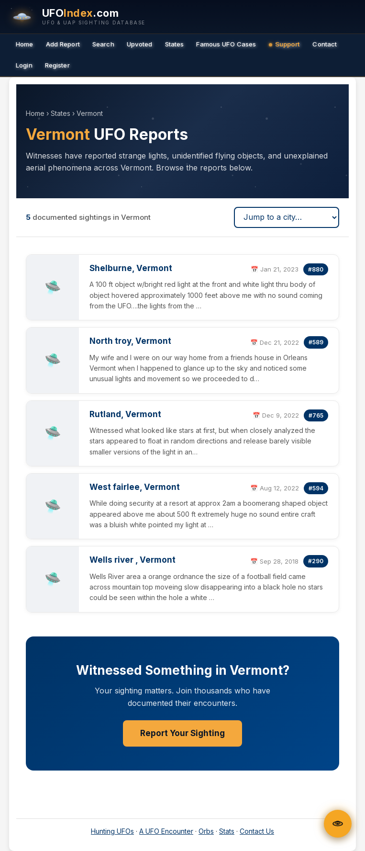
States (174, 44)
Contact (324, 44)
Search (103, 44)
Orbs (206, 831)
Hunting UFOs (112, 831)
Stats (226, 831)
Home (24, 44)
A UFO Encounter (166, 831)
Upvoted (140, 44)
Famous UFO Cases (226, 44)
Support (284, 44)
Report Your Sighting (182, 733)
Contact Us (257, 831)
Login (24, 65)
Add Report (63, 44)
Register (57, 65)
